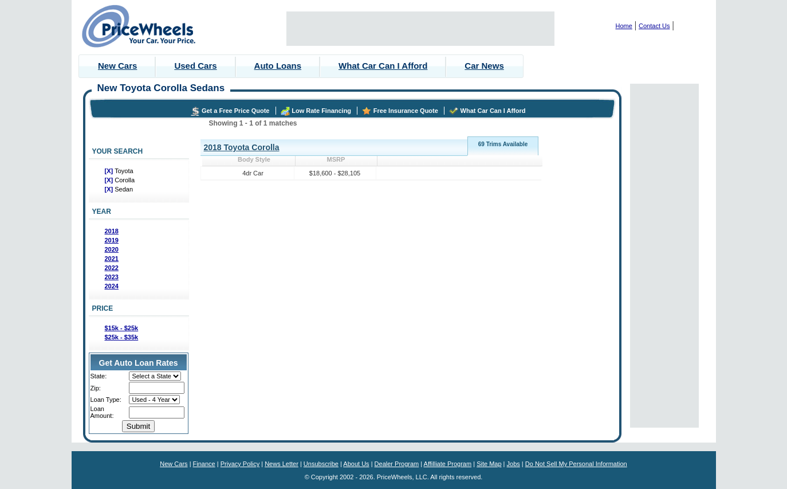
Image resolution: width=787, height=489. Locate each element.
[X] (110, 170)
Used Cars (195, 66)
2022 (112, 267)
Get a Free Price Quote (236, 110)
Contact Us (654, 25)
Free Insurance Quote (405, 110)
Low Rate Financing (321, 110)
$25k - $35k (122, 337)
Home (624, 25)
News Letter (281, 463)
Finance (204, 463)
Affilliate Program (448, 463)
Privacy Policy (240, 463)
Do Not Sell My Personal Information (576, 463)
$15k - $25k (122, 327)
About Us (356, 463)
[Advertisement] (420, 28)
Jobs (513, 463)
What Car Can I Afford (383, 66)
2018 (112, 231)
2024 (112, 286)
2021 (112, 258)
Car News (484, 66)
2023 (112, 276)
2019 (112, 240)
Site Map (489, 463)
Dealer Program (397, 463)
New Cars (117, 66)
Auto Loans (278, 66)
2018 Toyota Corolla (242, 147)
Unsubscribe (321, 463)
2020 (112, 249)
